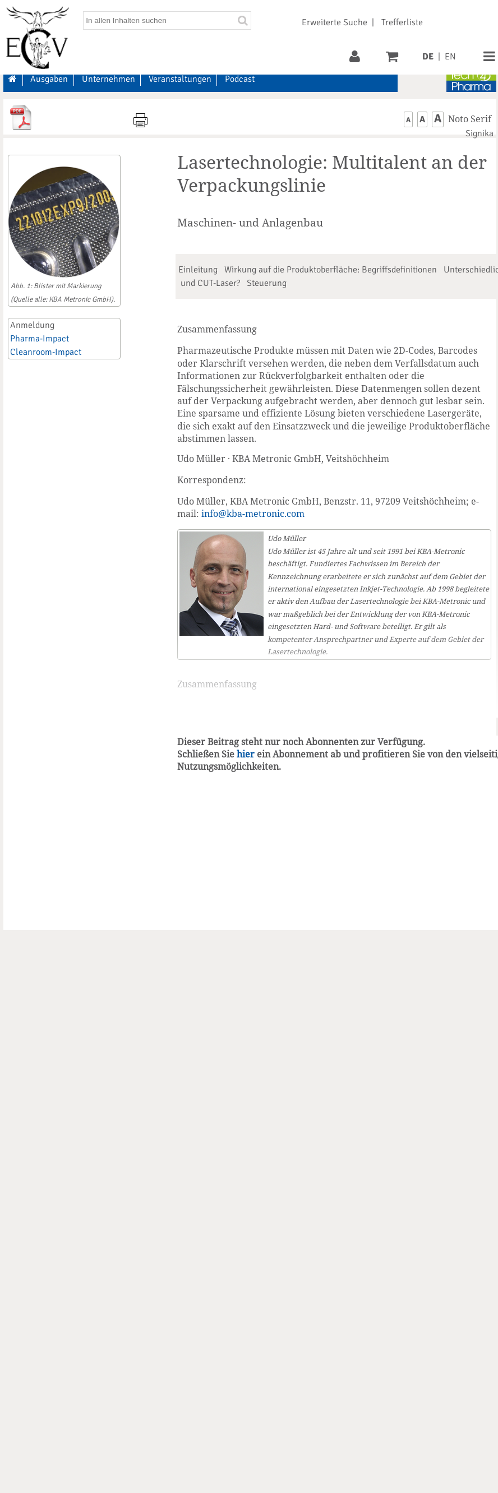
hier (246, 754)
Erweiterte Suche (334, 22)
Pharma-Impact (39, 338)
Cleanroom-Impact (45, 352)
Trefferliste (402, 22)
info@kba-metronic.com (253, 513)
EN (450, 56)
